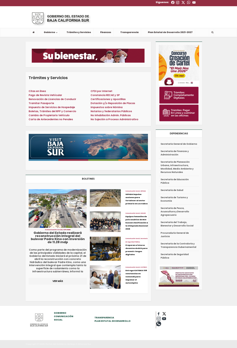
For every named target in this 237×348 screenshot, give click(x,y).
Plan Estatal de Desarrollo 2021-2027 (170, 32)
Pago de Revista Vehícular (45, 95)
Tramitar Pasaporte (41, 103)
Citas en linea (37, 91)
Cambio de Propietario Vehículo (49, 115)
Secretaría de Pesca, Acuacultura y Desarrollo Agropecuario (175, 211)
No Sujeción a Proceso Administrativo (114, 119)
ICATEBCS (143, 267)
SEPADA (143, 191)
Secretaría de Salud (172, 190)
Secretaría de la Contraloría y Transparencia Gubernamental (178, 245)
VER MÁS (58, 281)
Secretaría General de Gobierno (179, 143)
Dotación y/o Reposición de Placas (113, 103)
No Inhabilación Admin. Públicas (111, 115)
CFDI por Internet (101, 91)
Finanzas (105, 32)
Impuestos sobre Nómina (107, 107)
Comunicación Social (53, 230)
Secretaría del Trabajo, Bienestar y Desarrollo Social (177, 224)
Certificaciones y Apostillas (108, 99)
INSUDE (143, 213)
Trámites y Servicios (79, 32)
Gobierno (49, 32)
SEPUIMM (66, 230)
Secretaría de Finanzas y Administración (175, 153)
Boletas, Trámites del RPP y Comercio (52, 111)
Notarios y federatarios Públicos (111, 111)
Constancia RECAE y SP (105, 95)
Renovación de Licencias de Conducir (52, 99)
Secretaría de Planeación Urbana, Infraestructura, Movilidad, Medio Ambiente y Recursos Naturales (177, 167)
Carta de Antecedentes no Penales (51, 119)
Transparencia (129, 32)
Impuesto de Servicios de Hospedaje (52, 107)
